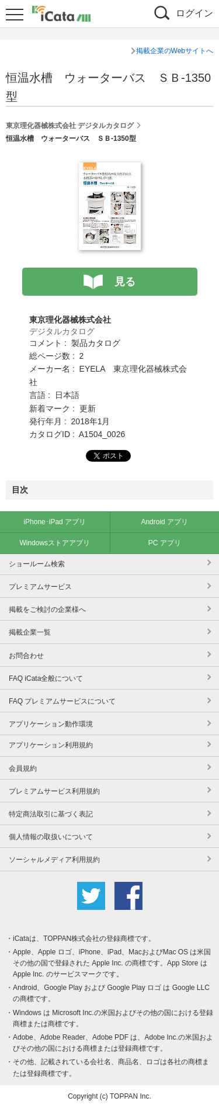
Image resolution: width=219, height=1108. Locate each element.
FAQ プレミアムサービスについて (62, 701)
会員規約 (23, 768)
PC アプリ (164, 543)
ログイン (194, 13)
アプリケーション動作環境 (51, 724)
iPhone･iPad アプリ (54, 522)
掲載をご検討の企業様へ (47, 609)
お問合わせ (26, 656)
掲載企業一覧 (30, 632)
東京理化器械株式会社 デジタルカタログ (70, 126)
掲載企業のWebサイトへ (174, 51)
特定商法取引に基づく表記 (51, 814)
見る (124, 282)
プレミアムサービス (40, 587)
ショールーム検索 (37, 564)
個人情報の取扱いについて (51, 837)
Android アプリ (164, 522)
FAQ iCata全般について (46, 678)
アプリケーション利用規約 (51, 745)
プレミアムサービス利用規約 (54, 791)
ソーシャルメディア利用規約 (54, 860)
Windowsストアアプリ (54, 543)
